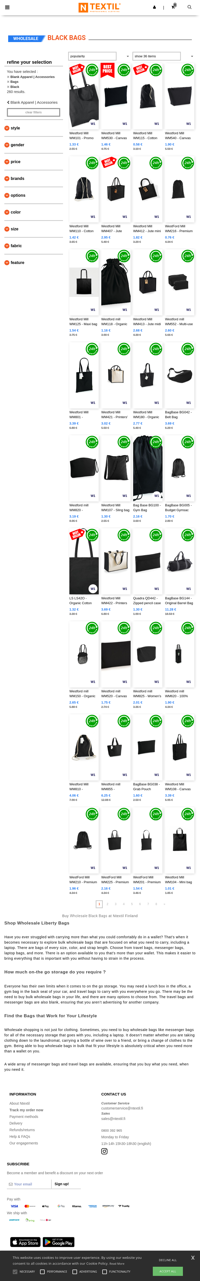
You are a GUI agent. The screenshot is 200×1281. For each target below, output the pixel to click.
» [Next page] (164, 904)
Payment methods (23, 1117)
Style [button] (15, 128)
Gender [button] (17, 145)
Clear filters (33, 112)
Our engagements (23, 1143)
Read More (116, 1263)
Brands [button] (17, 178)
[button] (154, 7)
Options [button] (18, 195)
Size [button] (14, 229)
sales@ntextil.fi (113, 1119)
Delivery (15, 1123)
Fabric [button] (16, 246)
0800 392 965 (112, 1130)
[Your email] (29, 1184)
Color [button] (16, 212)
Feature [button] (17, 262)
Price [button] (15, 162)
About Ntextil (19, 1103)
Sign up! (62, 1184)
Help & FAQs (19, 1136)
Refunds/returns (22, 1130)
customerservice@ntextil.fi (122, 1108)
